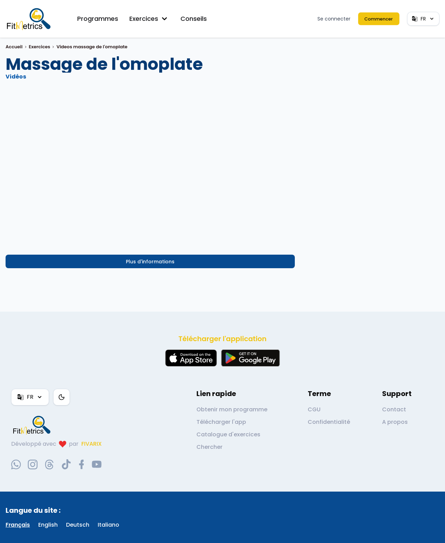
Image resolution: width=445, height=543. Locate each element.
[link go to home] (33, 425)
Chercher (209, 447)
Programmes (97, 18)
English (48, 525)
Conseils (193, 18)
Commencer (378, 19)
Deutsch (77, 525)
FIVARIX (91, 444)
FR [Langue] (423, 18)
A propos (395, 422)
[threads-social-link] (49, 464)
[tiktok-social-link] (66, 464)
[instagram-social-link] (33, 464)
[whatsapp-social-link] (16, 464)
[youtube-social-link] (97, 464)
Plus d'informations (150, 261)
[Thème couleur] (61, 397)
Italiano (108, 525)
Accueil (14, 46)
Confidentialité (329, 422)
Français (18, 525)
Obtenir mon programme (231, 409)
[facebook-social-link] (81, 464)
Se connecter (333, 18)
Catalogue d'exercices (228, 434)
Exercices (149, 19)
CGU (314, 409)
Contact (394, 409)
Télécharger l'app (221, 422)
